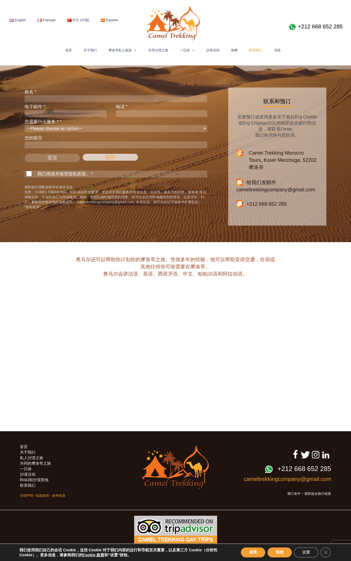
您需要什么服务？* (116, 125)
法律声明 (26, 496)
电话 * (161, 110)
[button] (134, 50)
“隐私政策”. (33, 207)
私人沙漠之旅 (31, 458)
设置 (306, 552)
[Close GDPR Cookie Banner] (326, 552)
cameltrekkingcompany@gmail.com (105, 202)
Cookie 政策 (94, 555)
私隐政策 (42, 496)
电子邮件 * (66, 110)
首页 (68, 50)
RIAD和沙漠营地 (34, 480)
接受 (253, 552)
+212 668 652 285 (315, 27)
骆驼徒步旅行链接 (318, 494)
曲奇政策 (59, 496)
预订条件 (294, 494)
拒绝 (280, 552)
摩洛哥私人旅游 (122, 50)
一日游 (187, 50)
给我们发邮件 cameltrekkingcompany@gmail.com (275, 185)
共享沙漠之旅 (158, 50)
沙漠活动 (212, 50)
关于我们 (90, 50)
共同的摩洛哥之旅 (35, 463)
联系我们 (255, 50)
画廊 (234, 50)
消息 (277, 50)
